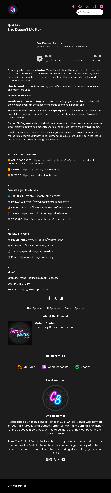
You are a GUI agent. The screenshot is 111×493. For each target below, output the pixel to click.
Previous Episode (74, 308)
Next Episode (34, 308)
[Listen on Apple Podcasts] (55, 367)
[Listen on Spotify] (83, 367)
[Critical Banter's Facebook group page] (78, 6)
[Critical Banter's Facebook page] (73, 6)
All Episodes (53, 308)
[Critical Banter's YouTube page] (62, 460)
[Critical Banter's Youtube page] (99, 6)
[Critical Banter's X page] (85, 6)
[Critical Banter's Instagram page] (92, 6)
